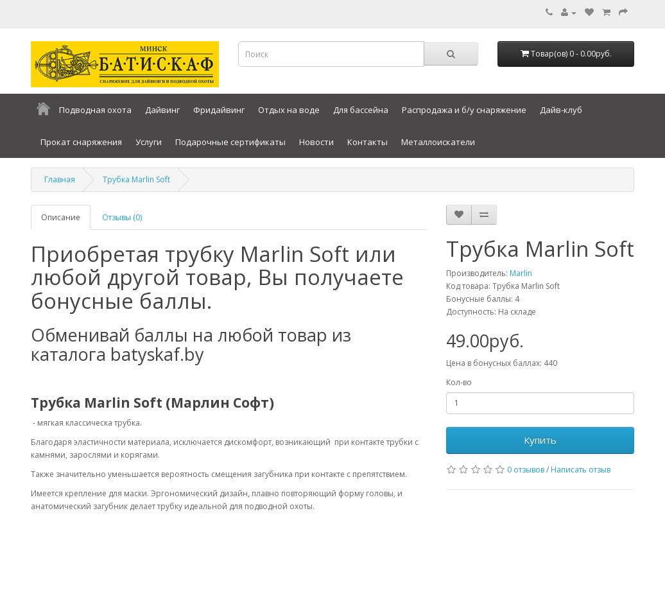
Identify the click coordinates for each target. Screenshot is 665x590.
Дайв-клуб (561, 110)
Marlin (521, 273)
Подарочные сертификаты (230, 142)
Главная (59, 179)
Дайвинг (162, 110)
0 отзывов (525, 469)
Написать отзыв (580, 469)
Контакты (367, 142)
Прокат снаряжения (81, 142)
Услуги (148, 142)
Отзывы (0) (122, 217)
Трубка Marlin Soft (136, 179)
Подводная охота (95, 110)
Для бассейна (360, 110)
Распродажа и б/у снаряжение (464, 110)
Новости (316, 142)
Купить (540, 439)
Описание (60, 217)
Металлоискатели (438, 142)
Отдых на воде (289, 110)
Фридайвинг (219, 110)
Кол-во (459, 382)
